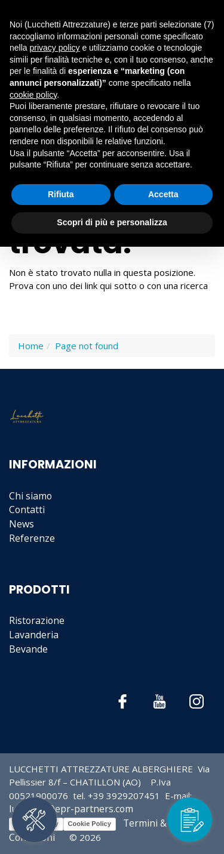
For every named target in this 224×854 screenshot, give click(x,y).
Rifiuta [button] (61, 194)
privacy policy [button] (54, 47)
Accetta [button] (163, 194)
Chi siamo (30, 495)
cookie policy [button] (33, 95)
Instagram (197, 702)
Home (31, 346)
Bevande (28, 649)
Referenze (32, 538)
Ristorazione (37, 620)
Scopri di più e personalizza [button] (112, 222)
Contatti (27, 509)
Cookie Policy (89, 823)
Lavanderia (34, 634)
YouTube (160, 702)
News (21, 523)
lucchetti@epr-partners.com (71, 808)
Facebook (123, 702)
